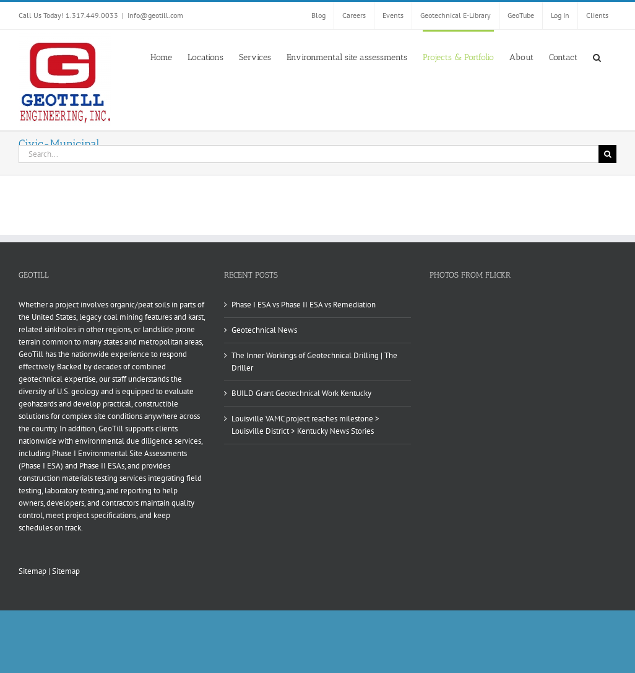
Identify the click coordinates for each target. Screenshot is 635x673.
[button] (597, 56)
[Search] (607, 154)
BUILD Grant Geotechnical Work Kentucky (301, 393)
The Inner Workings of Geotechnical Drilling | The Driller (314, 361)
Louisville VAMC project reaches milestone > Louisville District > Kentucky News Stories (305, 424)
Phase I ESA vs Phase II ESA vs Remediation (303, 304)
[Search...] (308, 154)
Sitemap (32, 571)
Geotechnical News (264, 330)
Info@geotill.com (155, 15)
